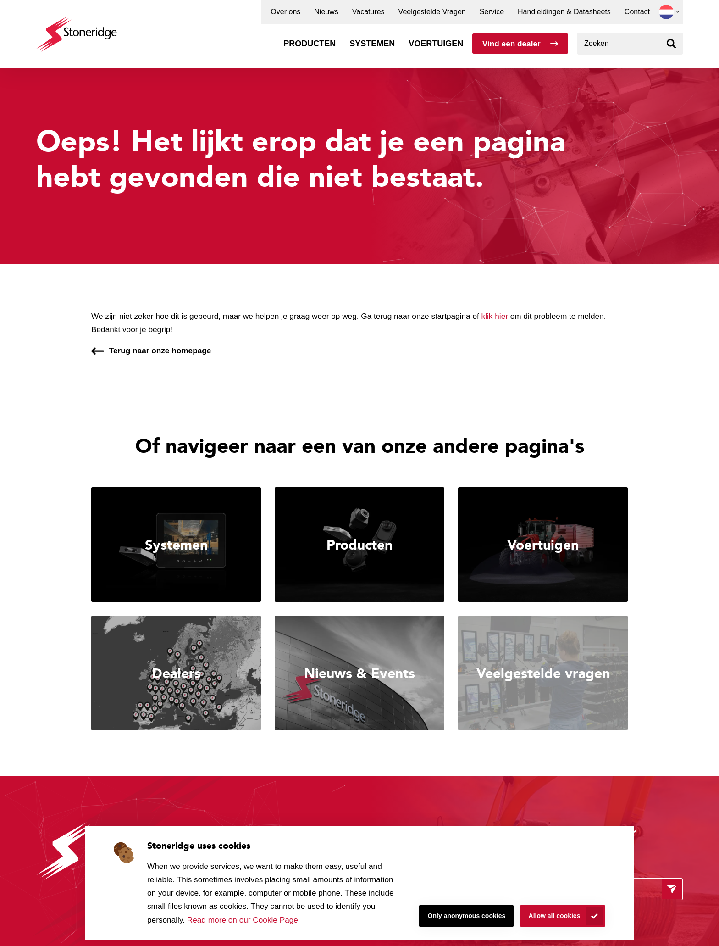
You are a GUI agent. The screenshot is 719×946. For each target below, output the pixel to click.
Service (492, 12)
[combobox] (630, 44)
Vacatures (368, 12)
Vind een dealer (511, 43)
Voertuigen (436, 43)
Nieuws (326, 12)
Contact (637, 12)
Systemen (372, 43)
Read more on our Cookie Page (242, 919)
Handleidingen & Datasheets (564, 12)
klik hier (494, 316)
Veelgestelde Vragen (432, 12)
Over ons (285, 12)
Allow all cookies (555, 915)
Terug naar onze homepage (160, 350)
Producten (309, 43)
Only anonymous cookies (467, 915)
